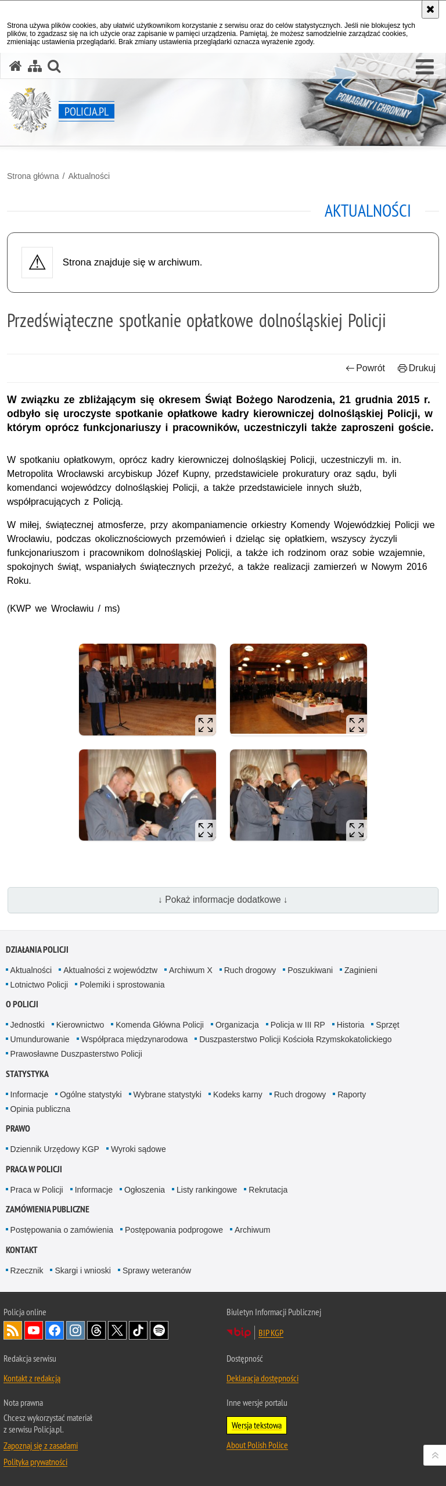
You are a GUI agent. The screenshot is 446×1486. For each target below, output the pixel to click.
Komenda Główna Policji (160, 1024)
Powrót (365, 368)
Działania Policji (37, 949)
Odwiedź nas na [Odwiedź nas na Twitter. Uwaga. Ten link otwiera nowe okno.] (117, 1330)
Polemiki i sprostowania (122, 984)
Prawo (18, 1128)
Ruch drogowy (250, 970)
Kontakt (22, 1250)
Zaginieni (360, 970)
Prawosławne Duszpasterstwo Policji (76, 1053)
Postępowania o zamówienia (61, 1229)
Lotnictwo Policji (39, 984)
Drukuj (417, 368)
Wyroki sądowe (138, 1149)
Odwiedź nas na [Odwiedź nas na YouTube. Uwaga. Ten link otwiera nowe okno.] (33, 1330)
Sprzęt (387, 1024)
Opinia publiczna (40, 1109)
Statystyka (27, 1074)
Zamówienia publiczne (47, 1209)
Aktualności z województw (110, 970)
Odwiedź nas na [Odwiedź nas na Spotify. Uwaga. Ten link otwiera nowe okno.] (159, 1330)
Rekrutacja (268, 1189)
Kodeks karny (237, 1094)
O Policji (22, 1004)
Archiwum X (191, 970)
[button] (425, 67)
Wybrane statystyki (168, 1094)
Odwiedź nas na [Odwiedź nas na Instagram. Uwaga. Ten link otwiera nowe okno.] (75, 1330)
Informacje (29, 1094)
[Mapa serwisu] (35, 66)
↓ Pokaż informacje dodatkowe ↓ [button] (223, 899)
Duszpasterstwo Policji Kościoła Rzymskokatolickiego (295, 1039)
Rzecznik (27, 1270)
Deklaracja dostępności (262, 1378)
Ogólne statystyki (91, 1094)
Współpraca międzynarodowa (134, 1039)
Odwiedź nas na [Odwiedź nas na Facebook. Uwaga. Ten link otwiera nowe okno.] (54, 1330)
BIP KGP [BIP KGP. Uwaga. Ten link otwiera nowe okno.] (270, 1332)
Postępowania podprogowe (174, 1229)
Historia (350, 1024)
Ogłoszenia (144, 1189)
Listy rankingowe (207, 1189)
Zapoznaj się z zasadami (40, 1445)
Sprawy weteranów (157, 1270)
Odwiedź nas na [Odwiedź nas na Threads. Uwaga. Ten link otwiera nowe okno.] (96, 1330)
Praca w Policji (34, 1169)
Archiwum (252, 1229)
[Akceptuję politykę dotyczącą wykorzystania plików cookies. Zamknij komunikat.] (430, 9)
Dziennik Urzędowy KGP (54, 1149)
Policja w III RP (298, 1024)
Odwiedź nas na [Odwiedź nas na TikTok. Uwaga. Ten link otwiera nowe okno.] (138, 1330)
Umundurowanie (40, 1039)
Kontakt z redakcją (31, 1378)
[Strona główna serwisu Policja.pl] (15, 66)
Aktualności (89, 176)
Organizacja (237, 1024)
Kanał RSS (12, 1330)
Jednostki (27, 1024)
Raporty (351, 1094)
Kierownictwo (80, 1024)
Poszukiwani (310, 970)
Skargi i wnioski (82, 1270)
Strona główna (33, 176)
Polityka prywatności (35, 1461)
